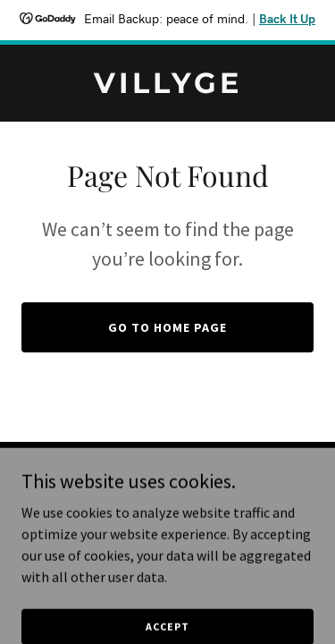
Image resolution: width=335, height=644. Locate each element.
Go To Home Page (167, 327)
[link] (167, 88)
